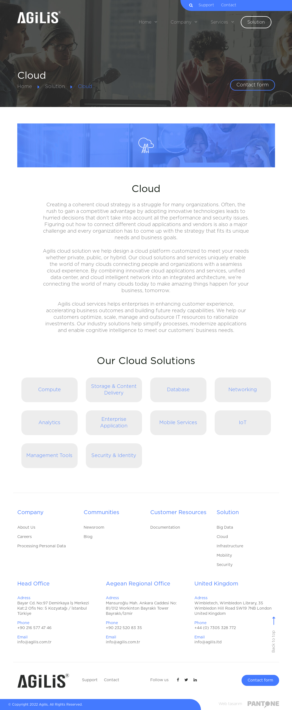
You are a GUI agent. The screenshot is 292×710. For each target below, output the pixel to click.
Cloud (85, 86)
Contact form (252, 85)
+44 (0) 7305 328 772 (215, 628)
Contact (231, 5)
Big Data (225, 527)
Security (225, 565)
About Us (26, 527)
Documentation (165, 527)
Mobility (224, 555)
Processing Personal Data (41, 546)
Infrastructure (230, 546)
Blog (88, 537)
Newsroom (94, 527)
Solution (55, 86)
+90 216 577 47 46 (34, 628)
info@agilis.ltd (208, 642)
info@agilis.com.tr (34, 642)
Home (24, 86)
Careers (24, 537)
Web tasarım (230, 704)
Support (208, 5)
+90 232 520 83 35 (124, 628)
